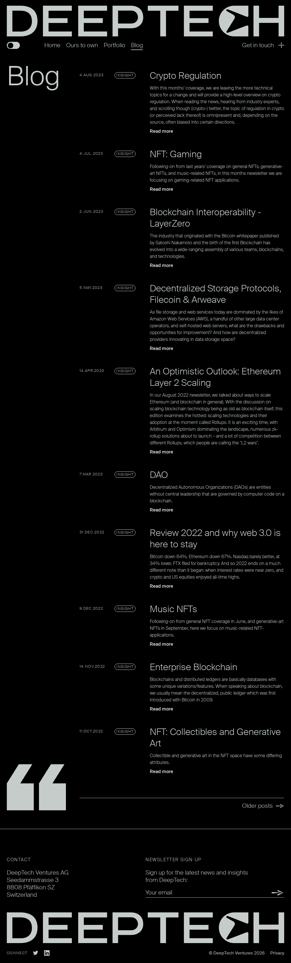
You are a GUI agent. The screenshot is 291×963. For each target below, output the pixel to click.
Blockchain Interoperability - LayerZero (205, 217)
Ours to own (82, 45)
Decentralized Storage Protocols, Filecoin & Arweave (215, 294)
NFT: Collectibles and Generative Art (215, 737)
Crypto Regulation (185, 76)
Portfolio (114, 45)
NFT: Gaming (176, 154)
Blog (137, 45)
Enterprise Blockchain (193, 667)
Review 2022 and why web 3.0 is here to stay (215, 538)
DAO (159, 475)
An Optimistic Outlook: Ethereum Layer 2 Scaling (215, 377)
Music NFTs (173, 609)
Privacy (277, 953)
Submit (274, 892)
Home (52, 45)
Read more (161, 131)
